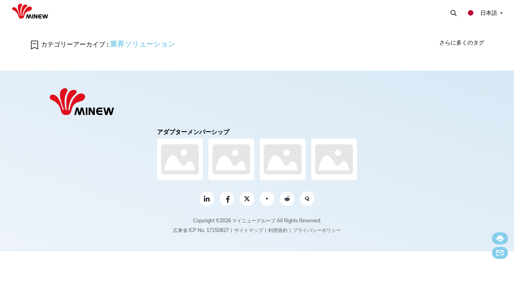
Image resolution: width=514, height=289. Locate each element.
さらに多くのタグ (461, 42)
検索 (454, 13)
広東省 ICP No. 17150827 (201, 230)
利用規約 (278, 230)
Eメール (500, 253)
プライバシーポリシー (317, 230)
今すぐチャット (500, 238)
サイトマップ (248, 230)
